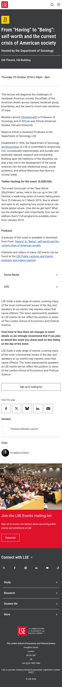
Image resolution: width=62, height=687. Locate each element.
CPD (31, 286)
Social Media (31, 274)
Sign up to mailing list (31, 387)
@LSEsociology (10, 146)
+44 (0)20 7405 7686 (31, 663)
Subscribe (10, 537)
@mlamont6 (29, 117)
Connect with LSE (17, 557)
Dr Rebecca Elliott (20, 453)
